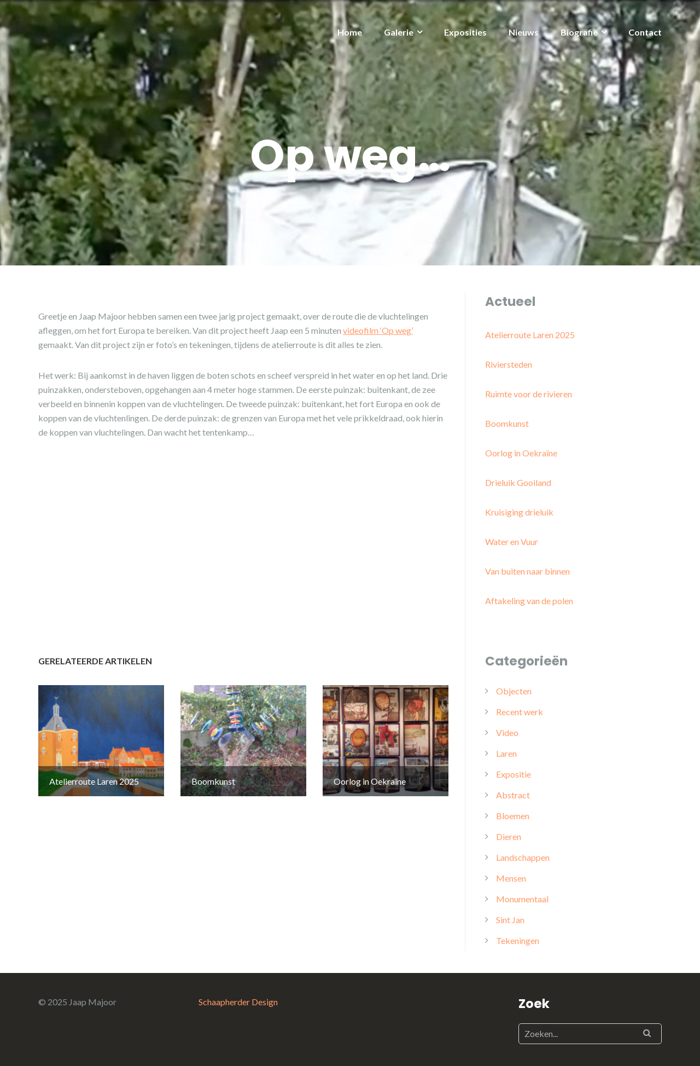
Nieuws (524, 32)
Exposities (465, 32)
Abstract (513, 795)
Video (507, 732)
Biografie (579, 32)
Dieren (508, 836)
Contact (645, 32)
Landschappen (523, 857)
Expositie (513, 774)
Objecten (514, 691)
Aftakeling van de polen (529, 600)
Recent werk (519, 711)
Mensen (511, 878)
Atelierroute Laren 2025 (530, 334)
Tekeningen (517, 940)
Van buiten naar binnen (527, 571)
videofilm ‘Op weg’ (378, 330)
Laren (506, 753)
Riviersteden (508, 364)
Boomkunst (507, 423)
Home (349, 32)
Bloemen (512, 815)
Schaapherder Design (238, 1002)
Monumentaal (522, 899)
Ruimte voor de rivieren (528, 394)
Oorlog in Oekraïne (521, 453)
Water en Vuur (511, 541)
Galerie (398, 32)
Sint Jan (510, 919)
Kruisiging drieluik (519, 512)
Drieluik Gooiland (518, 482)
